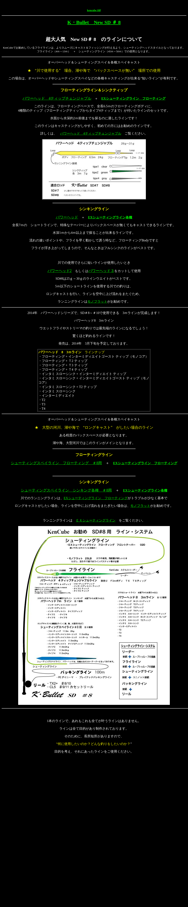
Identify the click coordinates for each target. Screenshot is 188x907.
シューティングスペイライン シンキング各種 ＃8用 (66, 490)
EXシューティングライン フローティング (133, 98)
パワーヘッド (67, 217)
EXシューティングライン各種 (110, 217)
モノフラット (97, 301)
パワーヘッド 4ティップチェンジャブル (57, 98)
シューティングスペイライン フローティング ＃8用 (56, 463)
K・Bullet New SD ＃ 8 (94, 22)
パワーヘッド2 (60, 271)
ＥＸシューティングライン (95, 520)
